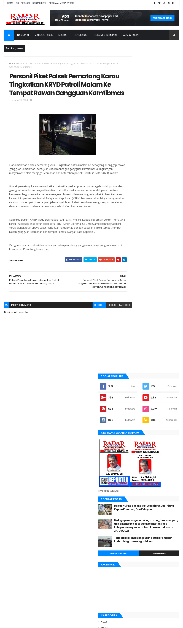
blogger (86, 329)
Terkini (131, 493)
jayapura (132, 427)
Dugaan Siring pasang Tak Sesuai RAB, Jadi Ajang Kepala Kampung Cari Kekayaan (159, 256)
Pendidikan (81, 35)
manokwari (134, 445)
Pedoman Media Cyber (61, 3)
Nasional (23, 35)
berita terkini (134, 402)
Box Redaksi (23, 3)
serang (131, 469)
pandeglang (134, 463)
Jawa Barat (133, 420)
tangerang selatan (138, 487)
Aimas (131, 372)
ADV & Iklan (131, 35)
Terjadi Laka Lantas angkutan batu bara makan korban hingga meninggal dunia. (159, 292)
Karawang (133, 433)
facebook (111, 329)
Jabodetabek (44, 35)
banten (131, 378)
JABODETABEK (134, 409)
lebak (130, 439)
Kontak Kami (39, 3)
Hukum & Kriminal (105, 35)
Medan (131, 451)
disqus (99, 329)
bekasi (131, 390)
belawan (132, 396)
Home (10, 3)
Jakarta (132, 414)
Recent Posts (138, 304)
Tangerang (133, 481)
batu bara (133, 384)
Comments (165, 304)
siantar (132, 475)
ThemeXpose (23, 623)
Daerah (63, 35)
